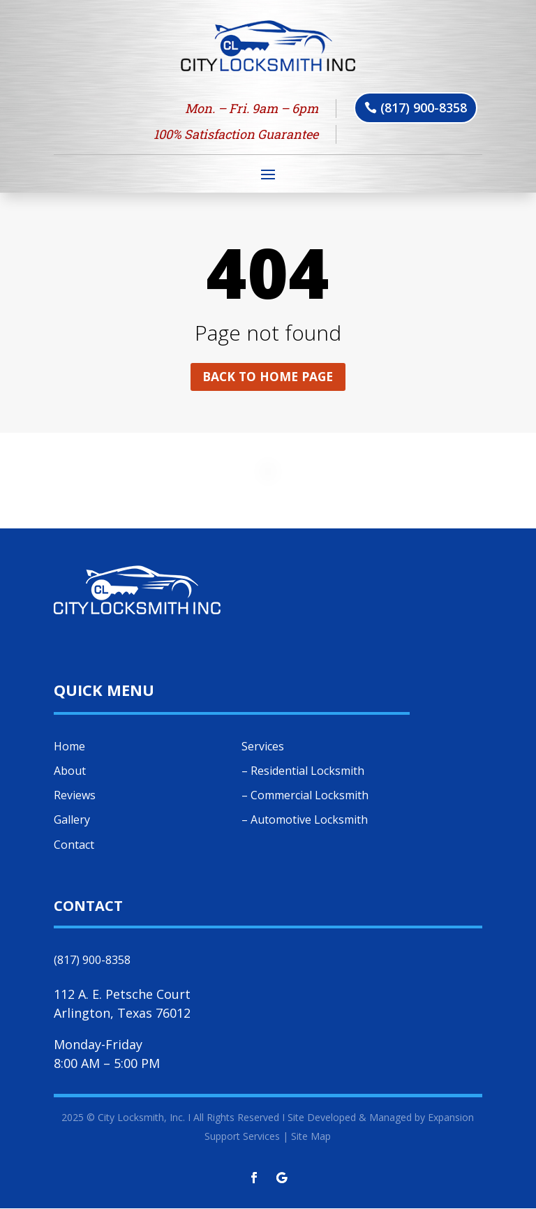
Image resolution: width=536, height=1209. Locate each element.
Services (262, 747)
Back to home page (268, 377)
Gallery (72, 821)
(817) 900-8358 (423, 107)
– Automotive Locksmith (304, 821)
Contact (74, 845)
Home (69, 747)
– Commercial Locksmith (304, 796)
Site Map (311, 1136)
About (70, 771)
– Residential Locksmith (302, 771)
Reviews (75, 796)
